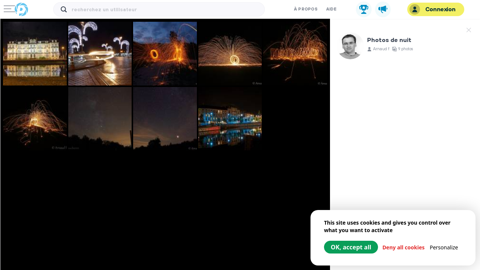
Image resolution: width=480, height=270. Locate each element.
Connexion (432, 9)
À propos (306, 9)
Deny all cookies (403, 247)
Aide (331, 9)
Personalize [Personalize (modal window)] (444, 247)
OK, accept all (351, 247)
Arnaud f (381, 49)
